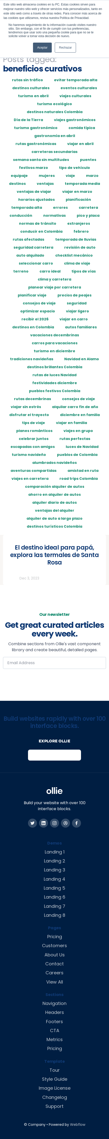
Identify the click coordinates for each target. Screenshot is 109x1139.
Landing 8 (54, 915)
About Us (54, 955)
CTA (54, 1030)
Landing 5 (54, 888)
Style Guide (54, 1079)
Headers (54, 1012)
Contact (54, 964)
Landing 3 (54, 870)
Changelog (54, 1097)
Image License (54, 1088)
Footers (54, 1021)
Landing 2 (54, 861)
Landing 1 (54, 852)
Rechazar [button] (65, 47)
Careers (55, 973)
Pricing (54, 936)
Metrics (54, 1039)
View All (54, 982)
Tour (55, 1070)
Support (55, 1106)
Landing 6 (54, 897)
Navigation (54, 1003)
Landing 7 (54, 906)
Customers (54, 945)
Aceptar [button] (42, 47)
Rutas (11, 578)
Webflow (77, 1124)
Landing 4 (54, 879)
